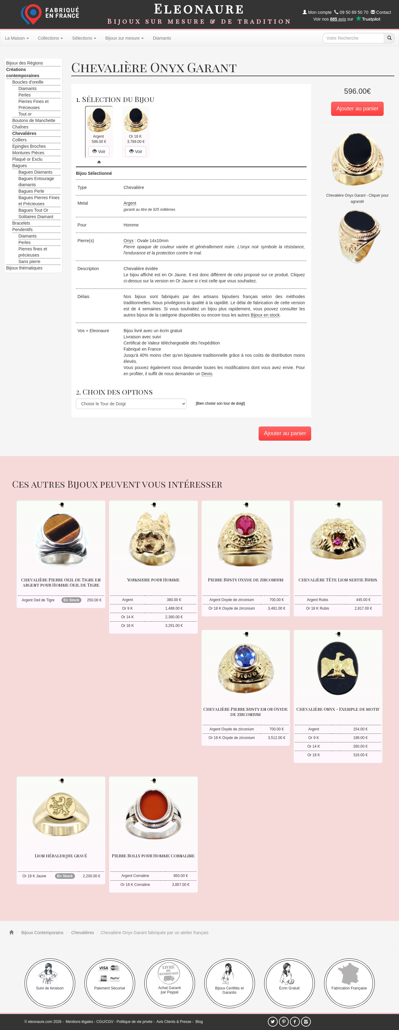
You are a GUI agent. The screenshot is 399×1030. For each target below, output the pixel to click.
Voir (98, 151)
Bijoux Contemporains (42, 932)
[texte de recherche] (353, 38)
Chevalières (82, 932)
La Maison (17, 38)
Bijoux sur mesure (124, 38)
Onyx (128, 240)
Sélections (84, 38)
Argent (129, 203)
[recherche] (389, 38)
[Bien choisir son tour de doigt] (220, 403)
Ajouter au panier (357, 108)
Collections (50, 38)
